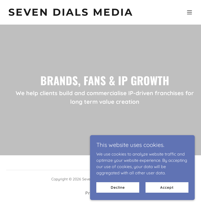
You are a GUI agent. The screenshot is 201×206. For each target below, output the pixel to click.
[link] (70, 14)
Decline (118, 187)
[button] (189, 12)
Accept (167, 187)
